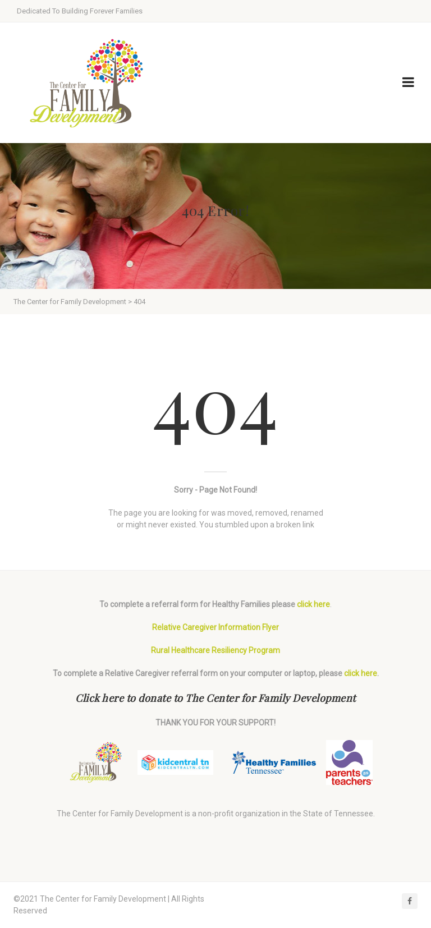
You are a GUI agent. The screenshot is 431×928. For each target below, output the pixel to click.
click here (313, 604)
